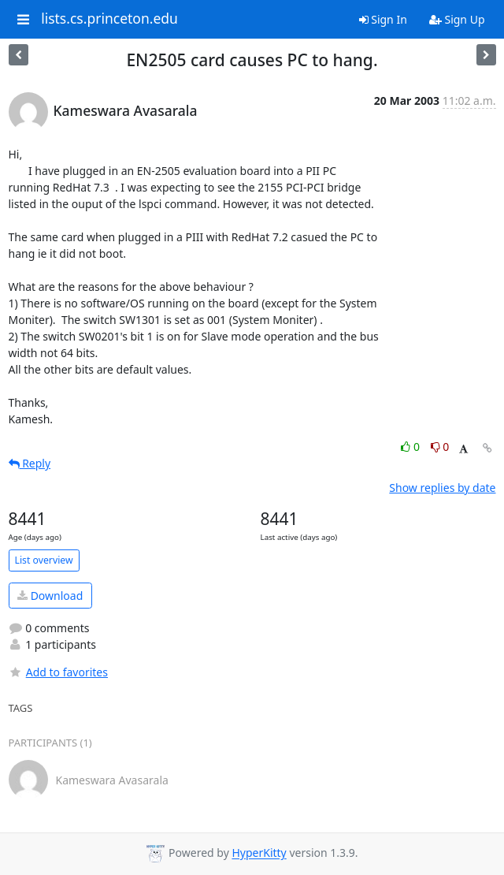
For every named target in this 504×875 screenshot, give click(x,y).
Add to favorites (58, 672)
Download (50, 595)
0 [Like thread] (411, 446)
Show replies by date (442, 487)
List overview (44, 560)
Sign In (383, 19)
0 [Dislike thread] (440, 446)
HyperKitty (259, 853)
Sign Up (457, 19)
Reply (30, 463)
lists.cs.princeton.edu (109, 18)
